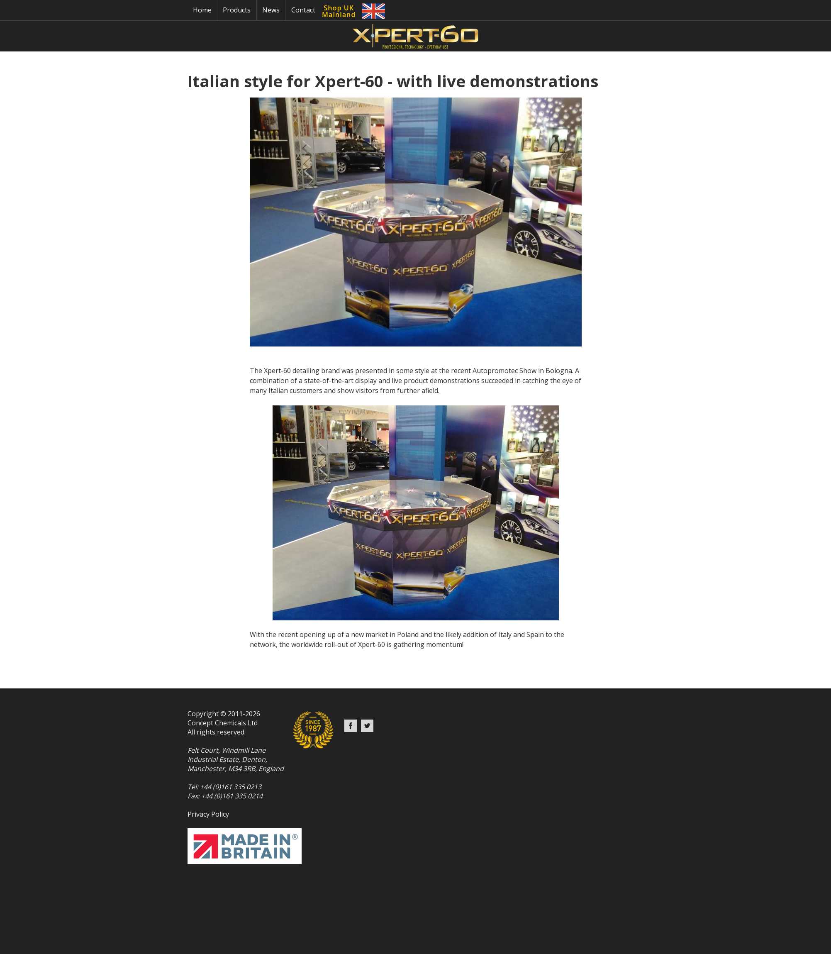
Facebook (350, 726)
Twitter (367, 726)
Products (237, 10)
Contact (303, 10)
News (271, 10)
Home (202, 10)
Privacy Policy (208, 814)
